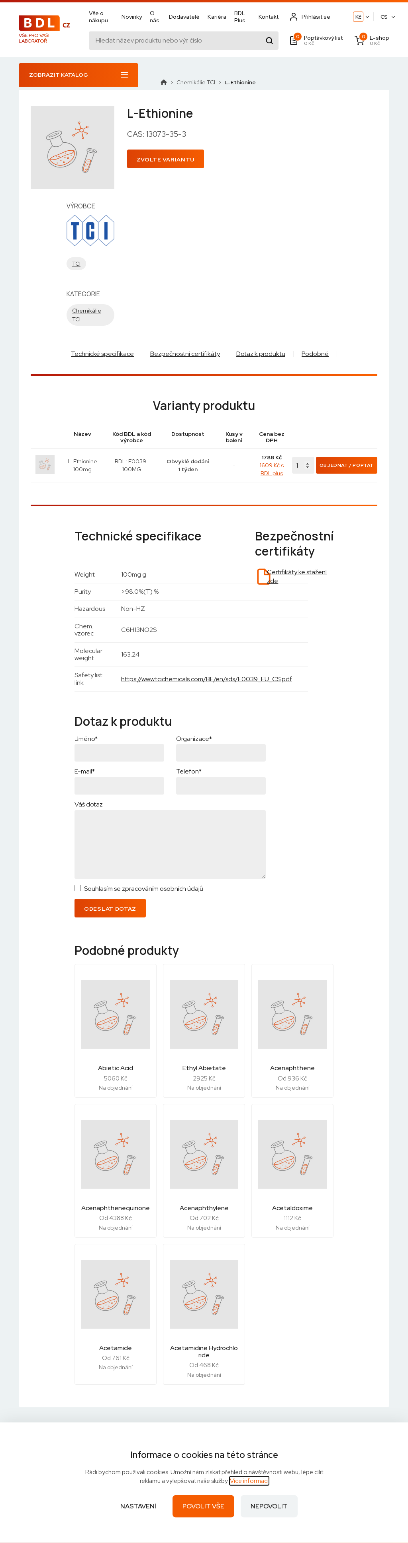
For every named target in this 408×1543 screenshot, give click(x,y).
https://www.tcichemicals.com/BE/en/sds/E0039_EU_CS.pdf (206, 679)
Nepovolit (269, 1506)
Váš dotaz (89, 804)
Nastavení (138, 1506)
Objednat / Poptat (347, 465)
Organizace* (194, 739)
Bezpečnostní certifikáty (185, 354)
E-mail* (85, 771)
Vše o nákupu (98, 17)
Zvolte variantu (166, 159)
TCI (76, 263)
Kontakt (269, 16)
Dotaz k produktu (260, 354)
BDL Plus (239, 17)
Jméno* (86, 739)
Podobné (315, 354)
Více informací (249, 1481)
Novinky (132, 16)
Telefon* (189, 771)
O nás (154, 17)
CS (384, 17)
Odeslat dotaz (110, 908)
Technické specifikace (102, 354)
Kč (358, 17)
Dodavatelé (184, 16)
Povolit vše (203, 1506)
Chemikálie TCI (196, 82)
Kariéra (217, 16)
